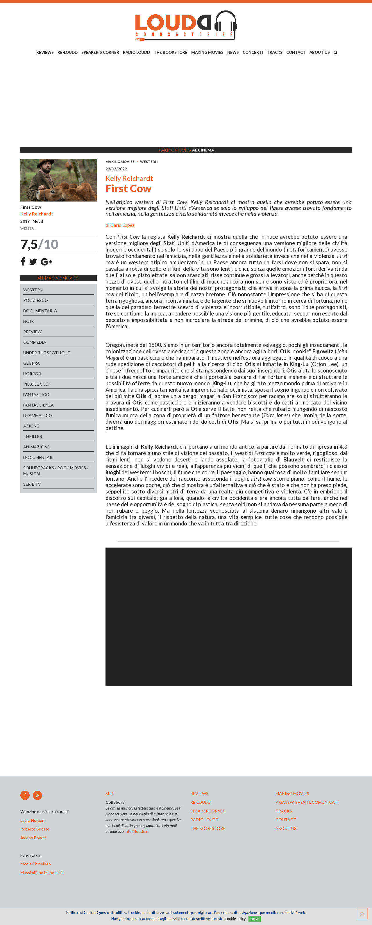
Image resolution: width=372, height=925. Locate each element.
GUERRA (31, 363)
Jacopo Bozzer (33, 837)
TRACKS (274, 52)
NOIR (28, 321)
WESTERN (33, 289)
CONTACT (296, 52)
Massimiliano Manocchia (42, 872)
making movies (292, 793)
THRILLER (32, 436)
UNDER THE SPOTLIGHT (46, 352)
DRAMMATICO (37, 415)
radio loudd (204, 819)
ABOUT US (320, 52)
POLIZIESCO (35, 300)
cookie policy (235, 919)
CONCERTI (253, 52)
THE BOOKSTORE (170, 52)
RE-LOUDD (68, 52)
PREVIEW (32, 331)
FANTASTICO (36, 394)
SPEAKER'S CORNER (100, 52)
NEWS (233, 52)
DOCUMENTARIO (40, 310)
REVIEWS (45, 52)
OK (254, 919)
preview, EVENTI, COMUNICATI (307, 802)
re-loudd (200, 802)
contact (286, 819)
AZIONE (31, 425)
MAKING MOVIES (207, 52)
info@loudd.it (137, 831)
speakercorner (207, 810)
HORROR (32, 373)
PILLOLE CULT (36, 384)
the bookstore (207, 828)
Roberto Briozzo (34, 828)
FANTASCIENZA (38, 404)
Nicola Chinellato (35, 863)
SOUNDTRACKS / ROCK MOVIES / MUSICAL (55, 470)
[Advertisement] (186, 102)
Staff (110, 793)
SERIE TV (32, 484)
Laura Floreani (33, 820)
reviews (199, 793)
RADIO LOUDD (136, 52)
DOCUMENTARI (38, 457)
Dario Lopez (122, 225)
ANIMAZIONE (36, 446)
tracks (284, 810)
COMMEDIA (34, 342)
